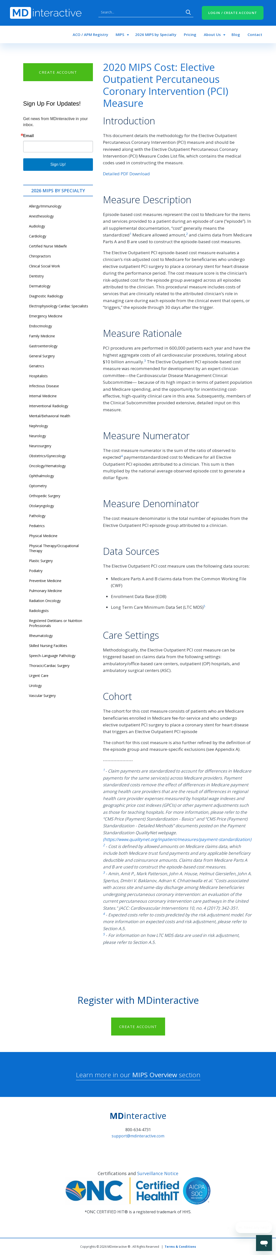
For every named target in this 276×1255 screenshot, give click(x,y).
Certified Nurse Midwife (48, 246)
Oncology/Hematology (47, 465)
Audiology (37, 226)
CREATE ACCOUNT (58, 72)
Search (188, 12)
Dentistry (36, 276)
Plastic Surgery (41, 560)
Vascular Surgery (42, 695)
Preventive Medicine (45, 580)
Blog (236, 34)
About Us (212, 34)
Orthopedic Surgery (44, 495)
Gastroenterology (43, 346)
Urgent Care (38, 675)
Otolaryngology (41, 505)
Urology (35, 685)
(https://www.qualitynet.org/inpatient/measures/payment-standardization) (177, 839)
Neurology (37, 435)
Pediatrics (37, 525)
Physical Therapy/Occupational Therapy (54, 548)
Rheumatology (41, 635)
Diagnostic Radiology (46, 296)
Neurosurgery (40, 445)
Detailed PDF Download (126, 174)
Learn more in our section (138, 1074)
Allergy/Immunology (45, 206)
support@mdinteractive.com (138, 1136)
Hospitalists (38, 376)
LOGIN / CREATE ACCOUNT (232, 12)
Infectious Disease (44, 386)
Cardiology (37, 236)
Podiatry (35, 570)
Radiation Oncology (45, 600)
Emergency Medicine (45, 316)
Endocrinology (40, 326)
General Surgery (42, 356)
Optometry (38, 485)
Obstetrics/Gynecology (47, 455)
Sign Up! (58, 164)
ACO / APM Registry (90, 34)
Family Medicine (42, 336)
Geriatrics (36, 366)
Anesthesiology (41, 216)
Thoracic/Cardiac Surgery (49, 665)
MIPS (120, 34)
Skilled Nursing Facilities (48, 645)
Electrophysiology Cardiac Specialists (58, 306)
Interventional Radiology (48, 406)
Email (28, 136)
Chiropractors (40, 256)
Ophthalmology (41, 475)
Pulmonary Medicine (45, 590)
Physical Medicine (43, 535)
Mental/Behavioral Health (49, 416)
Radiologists (39, 610)
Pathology (37, 515)
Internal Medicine (43, 396)
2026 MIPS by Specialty (155, 34)
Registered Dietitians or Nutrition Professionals (55, 623)
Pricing (190, 34)
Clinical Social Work (44, 266)
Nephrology (38, 425)
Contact (255, 34)
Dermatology (39, 286)
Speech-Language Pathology (52, 655)
